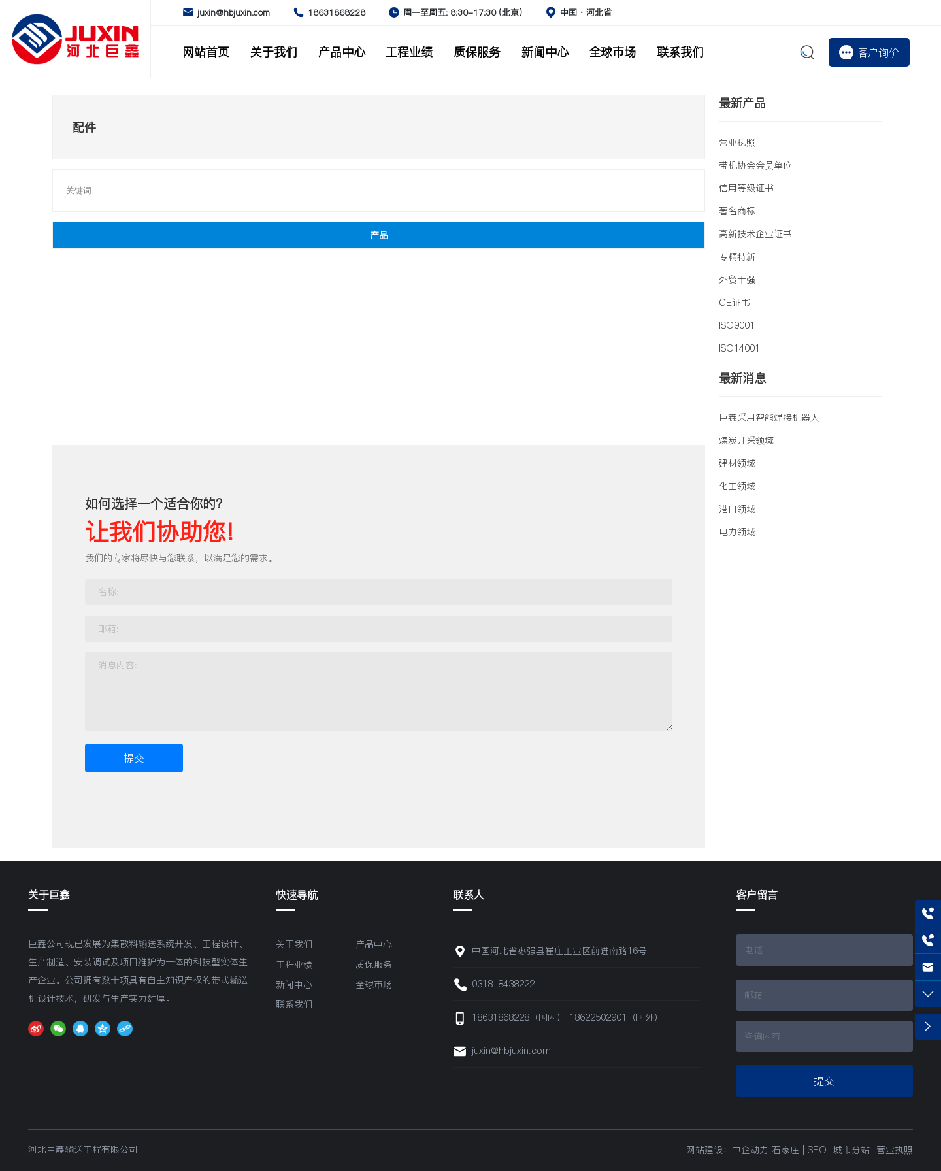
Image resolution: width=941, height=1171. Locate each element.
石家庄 (785, 1150)
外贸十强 (737, 279)
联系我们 (680, 52)
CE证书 (734, 302)
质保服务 (477, 52)
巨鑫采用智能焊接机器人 (769, 417)
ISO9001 (737, 325)
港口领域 (737, 509)
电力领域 (737, 531)
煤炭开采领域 (746, 440)
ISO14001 (739, 348)
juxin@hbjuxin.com (233, 12)
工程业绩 (409, 52)
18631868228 (336, 12)
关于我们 (273, 52)
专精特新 (737, 256)
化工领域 (737, 486)
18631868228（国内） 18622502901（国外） (567, 1017)
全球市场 (612, 52)
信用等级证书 (746, 188)
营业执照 (737, 142)
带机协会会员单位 (755, 165)
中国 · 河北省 (586, 12)
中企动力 (750, 1150)
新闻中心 (545, 52)
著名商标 (737, 211)
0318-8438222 (503, 984)
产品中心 (341, 52)
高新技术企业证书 (755, 233)
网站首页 (205, 52)
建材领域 (737, 463)
